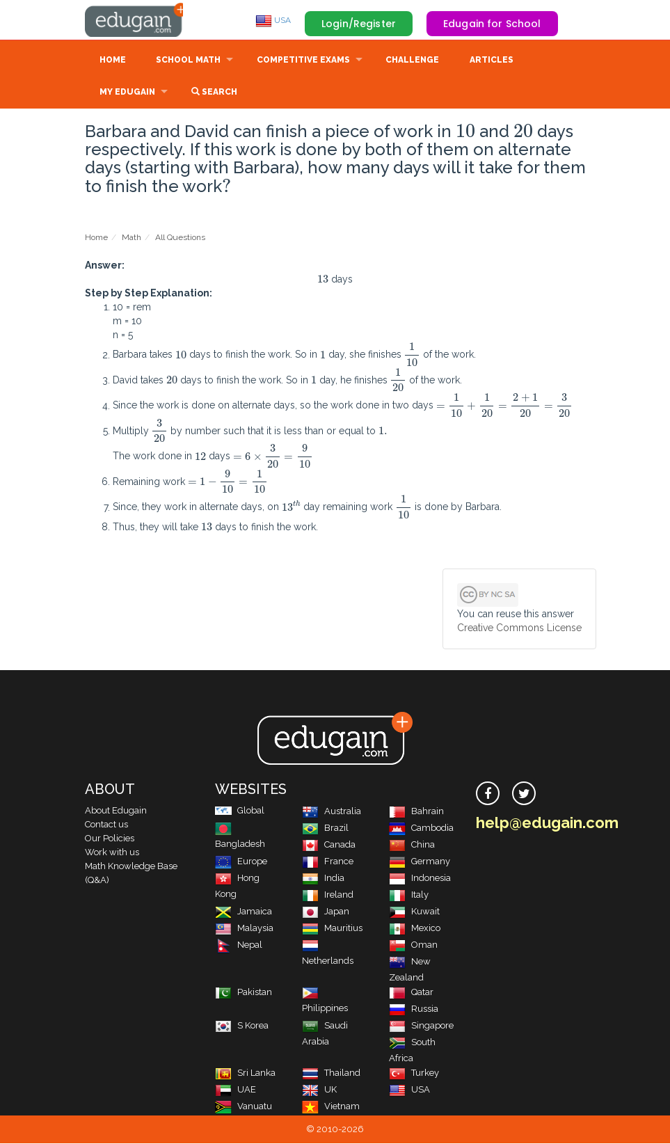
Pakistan (243, 992)
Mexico (414, 928)
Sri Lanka (245, 1073)
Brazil (325, 828)
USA (273, 20)
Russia (413, 1009)
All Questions (180, 238)
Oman (413, 945)
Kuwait (414, 912)
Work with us (112, 853)
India (323, 878)
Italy (409, 895)
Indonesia (420, 878)
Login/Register (358, 24)
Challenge (412, 60)
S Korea (242, 1026)
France (327, 862)
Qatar (411, 992)
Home (112, 60)
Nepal (238, 945)
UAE (235, 1090)
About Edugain (116, 811)
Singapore (421, 1026)
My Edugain (127, 93)
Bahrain (416, 812)
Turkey (414, 1073)
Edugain (137, 20)
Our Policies (109, 839)
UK (319, 1090)
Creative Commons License (519, 628)
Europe (241, 862)
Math (131, 238)
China (412, 845)
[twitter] (524, 794)
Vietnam (331, 1107)
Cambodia (421, 828)
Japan (325, 912)
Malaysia (244, 928)
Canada (329, 845)
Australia (331, 812)
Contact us (106, 825)
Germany (419, 862)
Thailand (331, 1073)
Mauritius (332, 928)
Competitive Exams (303, 60)
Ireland (327, 895)
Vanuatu (243, 1107)
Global (239, 811)
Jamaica (243, 912)
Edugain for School (492, 24)
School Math (188, 60)
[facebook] (488, 794)
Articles (491, 60)
